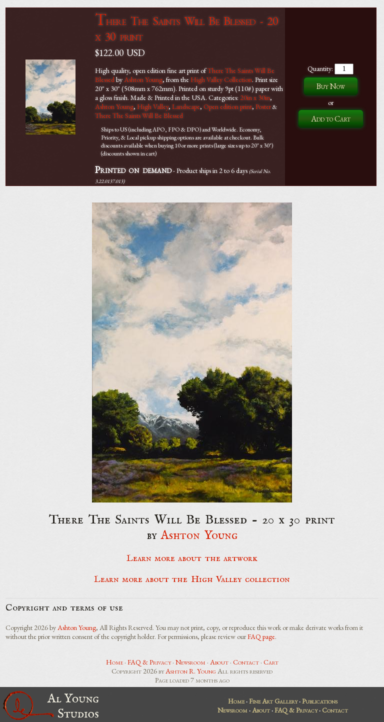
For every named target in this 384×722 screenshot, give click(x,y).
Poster (263, 106)
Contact (246, 662)
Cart (271, 662)
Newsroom (191, 662)
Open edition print (228, 106)
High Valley (152, 106)
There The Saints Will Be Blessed (139, 115)
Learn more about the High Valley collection (192, 580)
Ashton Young (143, 79)
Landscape (186, 106)
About (219, 662)
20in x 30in (255, 97)
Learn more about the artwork (192, 558)
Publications (320, 701)
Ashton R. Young (191, 671)
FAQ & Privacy (149, 662)
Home (114, 662)
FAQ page (261, 636)
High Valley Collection (221, 79)
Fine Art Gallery (273, 701)
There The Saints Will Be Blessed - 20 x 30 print (186, 28)
